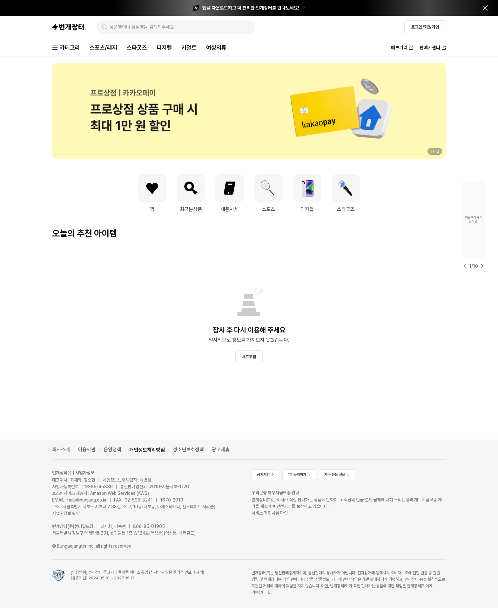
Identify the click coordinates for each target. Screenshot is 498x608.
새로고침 (249, 356)
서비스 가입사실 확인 (270, 513)
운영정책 (112, 450)
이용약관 (87, 450)
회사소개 (61, 450)
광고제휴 (221, 450)
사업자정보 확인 (66, 513)
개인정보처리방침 (147, 450)
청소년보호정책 (188, 450)
